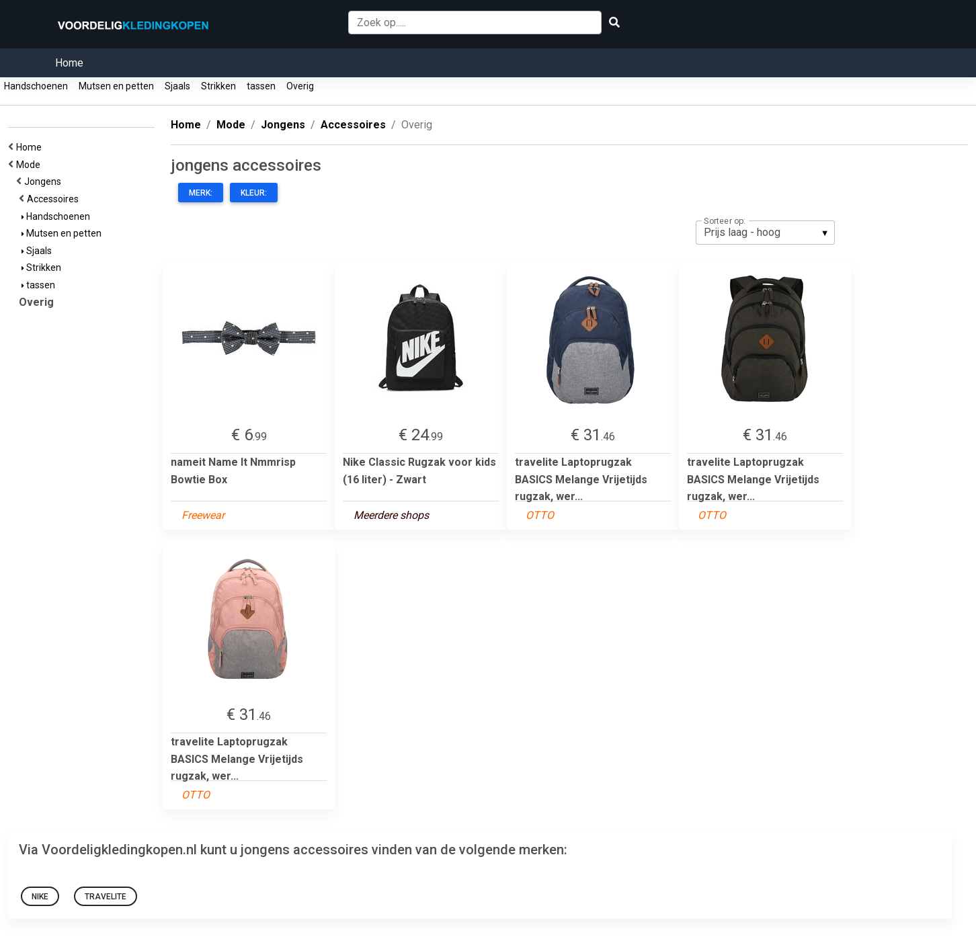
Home (69, 62)
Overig (300, 86)
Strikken (218, 86)
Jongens (44, 181)
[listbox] (765, 232)
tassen (261, 86)
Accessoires (55, 199)
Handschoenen (36, 86)
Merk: (200, 193)
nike (40, 896)
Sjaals (177, 86)
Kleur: (254, 193)
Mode (30, 164)
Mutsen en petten (116, 86)
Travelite (105, 896)
